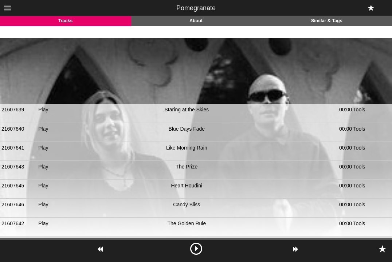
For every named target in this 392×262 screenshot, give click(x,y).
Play (43, 109)
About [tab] (196, 20)
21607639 (12, 109)
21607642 (12, 223)
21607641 (12, 148)
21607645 (12, 185)
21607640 (12, 129)
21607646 (12, 204)
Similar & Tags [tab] (326, 20)
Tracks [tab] (65, 20)
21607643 (12, 167)
